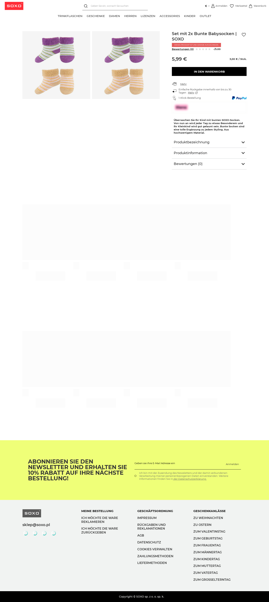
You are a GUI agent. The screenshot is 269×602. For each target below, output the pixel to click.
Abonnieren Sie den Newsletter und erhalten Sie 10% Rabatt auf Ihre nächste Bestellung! (77, 470)
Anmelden (232, 464)
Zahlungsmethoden (155, 556)
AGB (140, 535)
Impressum (147, 518)
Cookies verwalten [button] (154, 549)
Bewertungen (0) (183, 49)
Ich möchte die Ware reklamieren (99, 520)
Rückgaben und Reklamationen (151, 527)
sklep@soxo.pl (36, 525)
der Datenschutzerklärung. (190, 478)
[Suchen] (86, 6)
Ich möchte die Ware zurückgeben (99, 530)
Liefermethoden (152, 563)
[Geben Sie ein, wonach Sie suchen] (115, 6)
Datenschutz (149, 542)
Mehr (183, 83)
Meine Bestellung (97, 511)
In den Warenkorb (209, 71)
